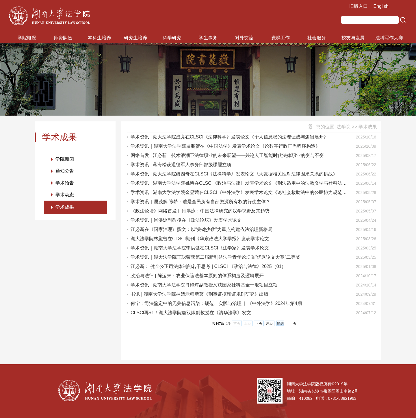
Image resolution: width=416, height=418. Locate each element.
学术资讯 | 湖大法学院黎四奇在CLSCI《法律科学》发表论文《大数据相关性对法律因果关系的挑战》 (234, 173)
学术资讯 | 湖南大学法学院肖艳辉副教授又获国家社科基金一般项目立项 (204, 284)
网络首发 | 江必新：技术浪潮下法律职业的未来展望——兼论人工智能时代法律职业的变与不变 (227, 155)
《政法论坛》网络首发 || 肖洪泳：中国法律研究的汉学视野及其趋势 (200, 210)
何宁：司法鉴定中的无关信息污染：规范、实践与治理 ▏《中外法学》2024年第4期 (216, 303)
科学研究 (172, 37)
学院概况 (27, 37)
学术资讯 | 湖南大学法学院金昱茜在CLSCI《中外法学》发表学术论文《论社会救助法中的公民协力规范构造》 (239, 193)
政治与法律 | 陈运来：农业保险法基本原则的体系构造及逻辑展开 (197, 275)
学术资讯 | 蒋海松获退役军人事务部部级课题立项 (181, 164)
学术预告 (64, 182)
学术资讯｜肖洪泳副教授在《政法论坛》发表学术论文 (186, 220)
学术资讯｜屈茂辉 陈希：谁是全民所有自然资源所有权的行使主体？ (200, 201)
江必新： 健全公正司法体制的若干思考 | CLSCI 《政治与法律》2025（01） (208, 266)
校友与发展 (353, 37)
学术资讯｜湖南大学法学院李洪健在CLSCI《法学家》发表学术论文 (200, 247)
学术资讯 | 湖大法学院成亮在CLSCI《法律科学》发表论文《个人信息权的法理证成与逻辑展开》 (229, 136)
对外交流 (244, 37)
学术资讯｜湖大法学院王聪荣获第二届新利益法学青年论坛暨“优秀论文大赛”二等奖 (215, 257)
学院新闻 (64, 159)
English (381, 6)
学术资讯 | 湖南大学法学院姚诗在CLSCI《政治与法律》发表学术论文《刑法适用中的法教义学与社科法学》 (236, 184)
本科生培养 (99, 37)
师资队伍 (63, 37)
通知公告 (64, 171)
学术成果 (64, 207)
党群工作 (280, 37)
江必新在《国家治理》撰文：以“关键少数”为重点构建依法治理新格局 (201, 229)
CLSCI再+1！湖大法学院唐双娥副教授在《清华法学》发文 (191, 312)
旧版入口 (358, 6)
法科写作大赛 (389, 37)
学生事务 (208, 37)
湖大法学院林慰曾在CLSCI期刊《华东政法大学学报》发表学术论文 (200, 238)
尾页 (269, 323)
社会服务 (316, 37)
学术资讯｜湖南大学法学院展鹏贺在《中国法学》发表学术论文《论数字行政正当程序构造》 (225, 146)
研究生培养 (135, 37)
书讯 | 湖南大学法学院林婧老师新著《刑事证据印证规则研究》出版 (199, 294)
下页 (258, 323)
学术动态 (64, 194)
